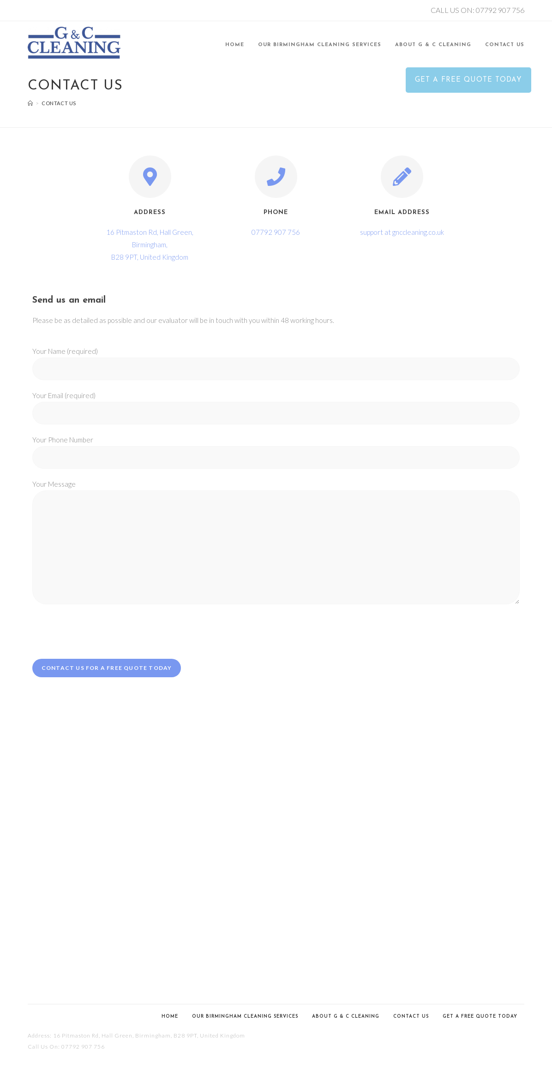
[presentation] (102, 632)
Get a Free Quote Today (480, 1016)
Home (170, 1016)
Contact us (411, 1016)
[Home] (30, 103)
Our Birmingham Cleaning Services (245, 1016)
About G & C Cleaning (345, 1016)
